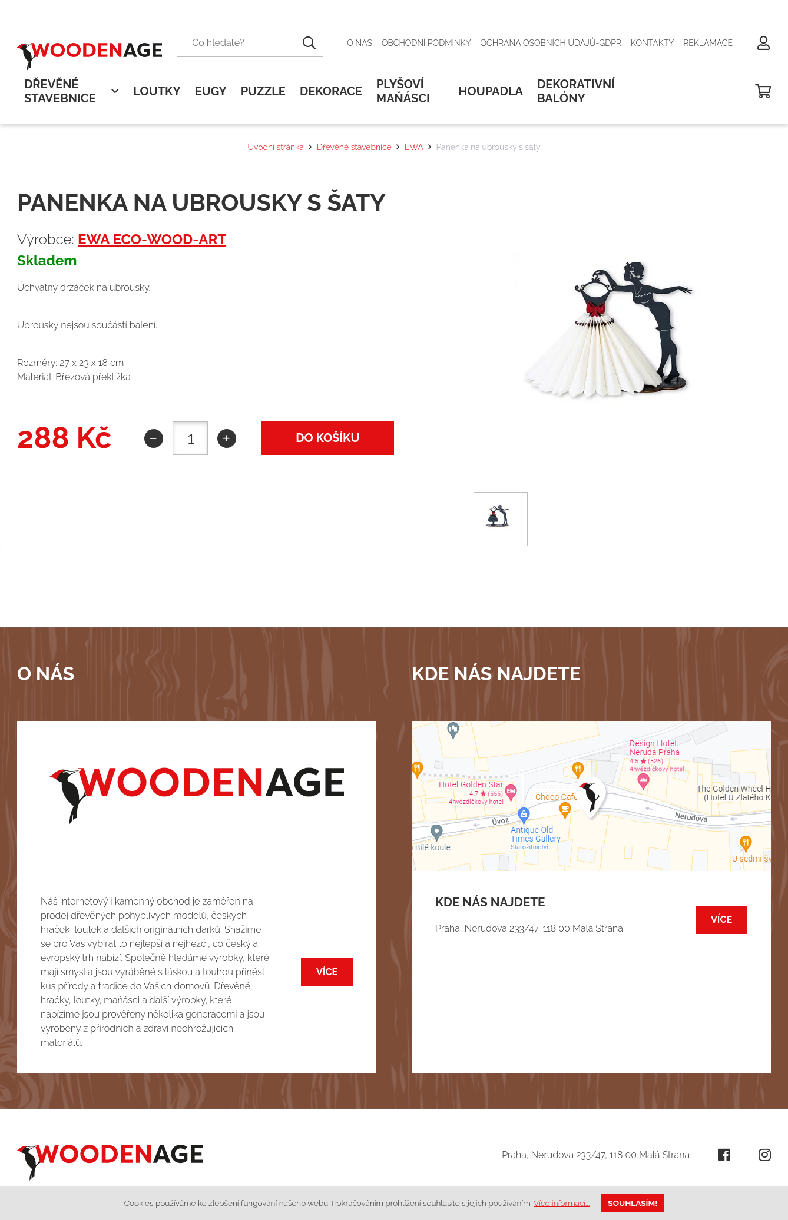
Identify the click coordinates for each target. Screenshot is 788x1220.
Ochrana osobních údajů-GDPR (551, 43)
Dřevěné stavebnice (354, 147)
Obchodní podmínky (426, 43)
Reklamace (708, 43)
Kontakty (652, 43)
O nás (359, 43)
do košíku (327, 438)
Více (326, 972)
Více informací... (562, 1203)
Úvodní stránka (275, 147)
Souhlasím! (632, 1203)
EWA (414, 147)
